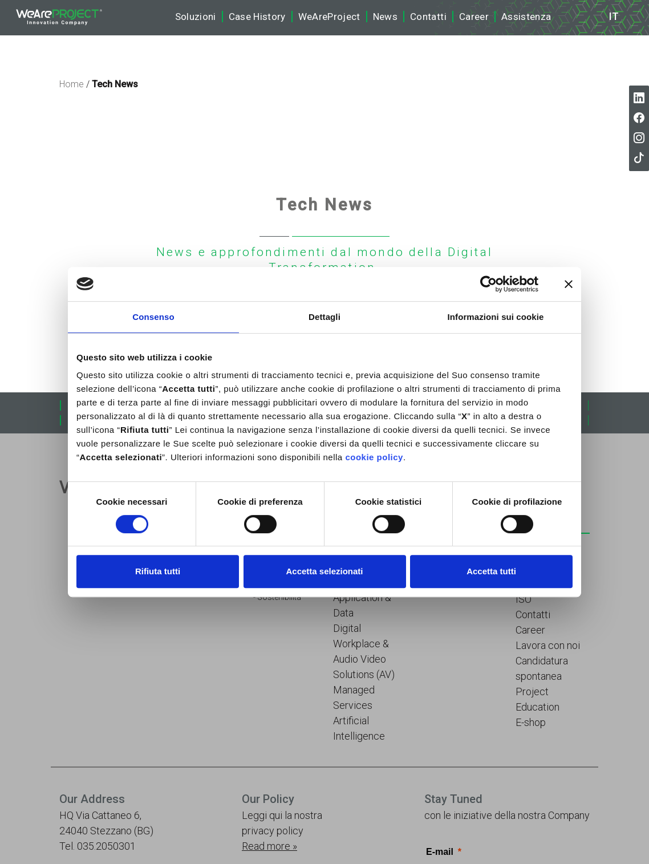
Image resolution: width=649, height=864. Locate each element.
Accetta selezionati (324, 571)
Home (71, 84)
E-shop (531, 722)
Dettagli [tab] (324, 317)
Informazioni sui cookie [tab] (496, 317)
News (385, 16)
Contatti (428, 16)
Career (474, 16)
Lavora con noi (548, 645)
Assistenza (526, 16)
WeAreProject (329, 16)
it (614, 16)
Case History (257, 16)
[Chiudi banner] (569, 284)
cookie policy (374, 457)
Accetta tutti (491, 571)
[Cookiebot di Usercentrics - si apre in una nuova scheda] (488, 284)
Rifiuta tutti (157, 571)
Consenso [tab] (153, 317)
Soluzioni (195, 16)
